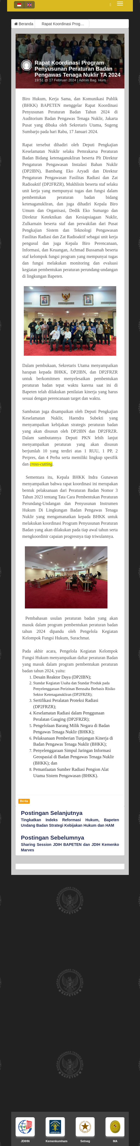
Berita (24, 801)
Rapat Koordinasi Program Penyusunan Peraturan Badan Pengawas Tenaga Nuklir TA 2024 (65, 24)
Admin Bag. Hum (92, 80)
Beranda (23, 24)
